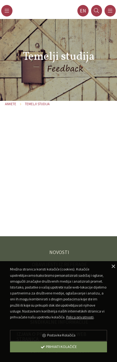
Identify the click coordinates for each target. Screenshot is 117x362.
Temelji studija (37, 104)
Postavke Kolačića (59, 335)
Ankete (10, 104)
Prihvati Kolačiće (59, 346)
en (83, 11)
